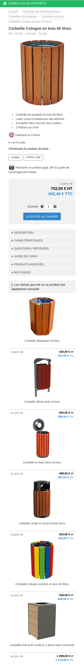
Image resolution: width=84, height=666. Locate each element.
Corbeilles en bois (52, 16)
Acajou (15, 157)
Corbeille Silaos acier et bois (42, 401)
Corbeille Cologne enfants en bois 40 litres (41, 584)
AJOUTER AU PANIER (42, 216)
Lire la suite (18, 142)
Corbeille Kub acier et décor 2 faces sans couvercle (42, 645)
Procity (43, 33)
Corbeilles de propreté (23, 16)
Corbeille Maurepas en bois (42, 340)
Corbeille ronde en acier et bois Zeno (42, 523)
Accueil (13, 11)
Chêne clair (33, 157)
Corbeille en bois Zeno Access (42, 462)
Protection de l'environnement (41, 11)
